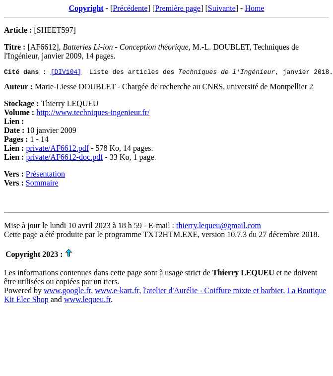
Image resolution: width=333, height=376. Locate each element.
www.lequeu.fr (87, 301)
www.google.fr (67, 292)
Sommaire (42, 184)
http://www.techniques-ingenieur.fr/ (92, 114)
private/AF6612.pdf (57, 149)
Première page (177, 8)
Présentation (45, 175)
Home (254, 8)
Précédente (130, 8)
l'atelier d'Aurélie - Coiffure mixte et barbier (213, 292)
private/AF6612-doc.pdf (64, 158)
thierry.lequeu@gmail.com (218, 227)
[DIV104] (66, 72)
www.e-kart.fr (117, 292)
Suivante (222, 8)
